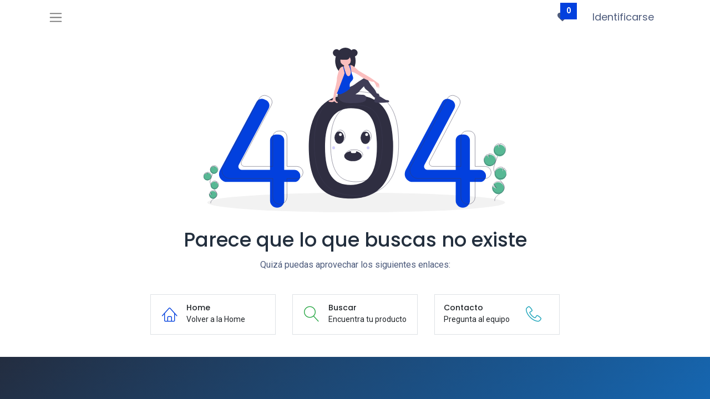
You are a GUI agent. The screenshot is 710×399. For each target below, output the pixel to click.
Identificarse (623, 17)
